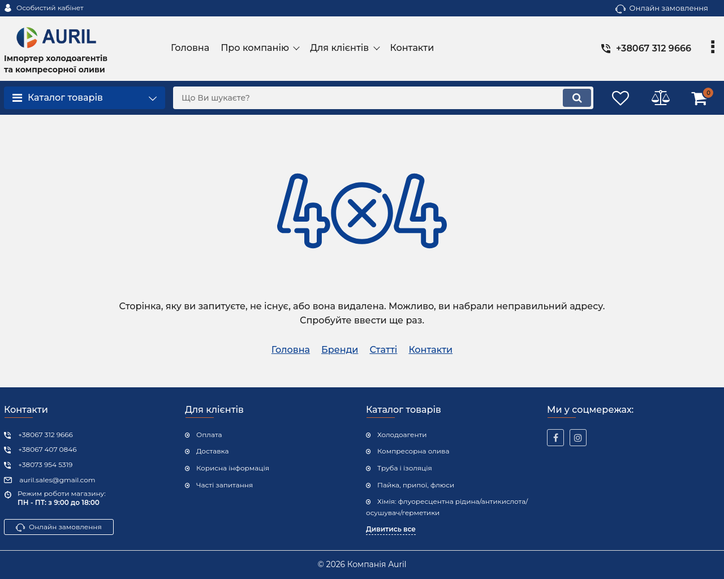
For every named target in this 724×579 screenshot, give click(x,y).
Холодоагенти (401, 434)
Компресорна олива (413, 451)
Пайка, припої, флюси (415, 485)
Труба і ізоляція (404, 468)
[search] (383, 98)
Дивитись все (391, 529)
